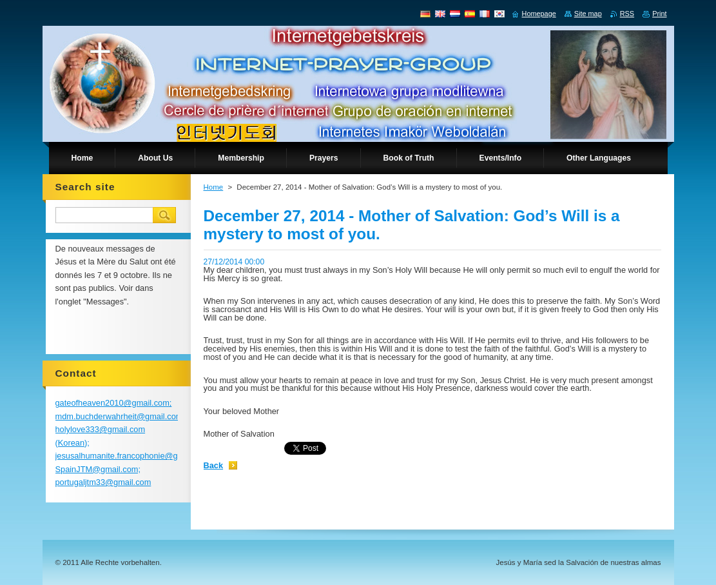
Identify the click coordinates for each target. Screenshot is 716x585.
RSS (627, 13)
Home (214, 187)
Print (659, 13)
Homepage (539, 13)
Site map (588, 13)
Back (214, 465)
